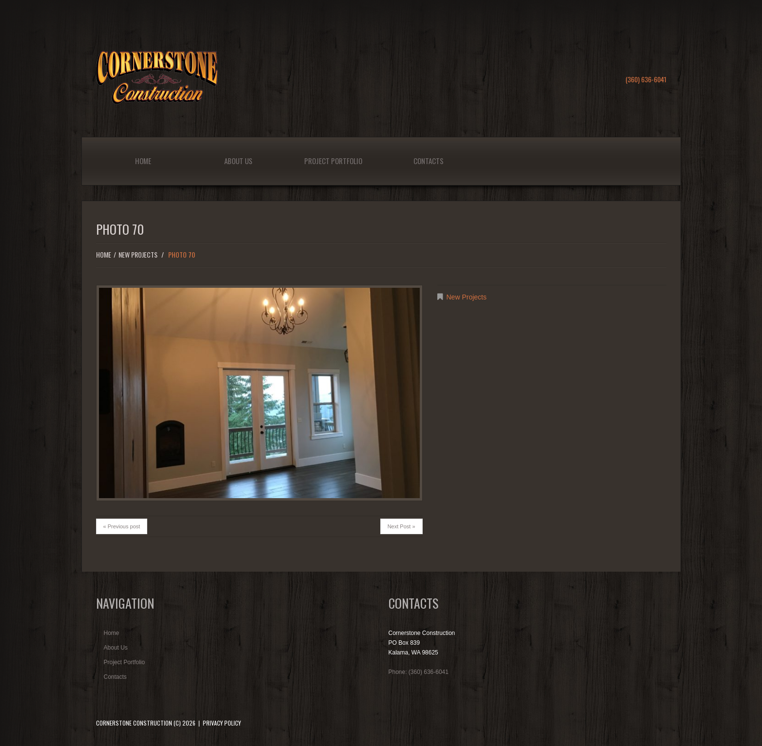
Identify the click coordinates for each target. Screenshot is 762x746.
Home (143, 160)
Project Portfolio (333, 160)
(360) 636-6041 (645, 79)
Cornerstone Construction (134, 723)
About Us (238, 160)
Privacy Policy (222, 723)
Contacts (428, 160)
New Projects (137, 254)
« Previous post (121, 526)
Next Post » (401, 526)
